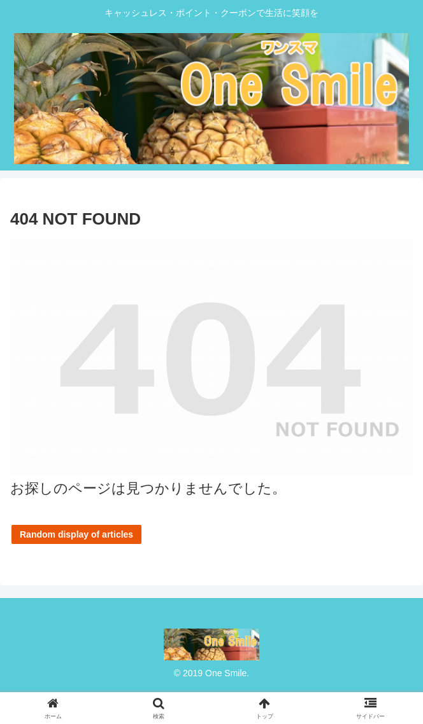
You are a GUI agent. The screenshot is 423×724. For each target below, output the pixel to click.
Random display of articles (76, 534)
